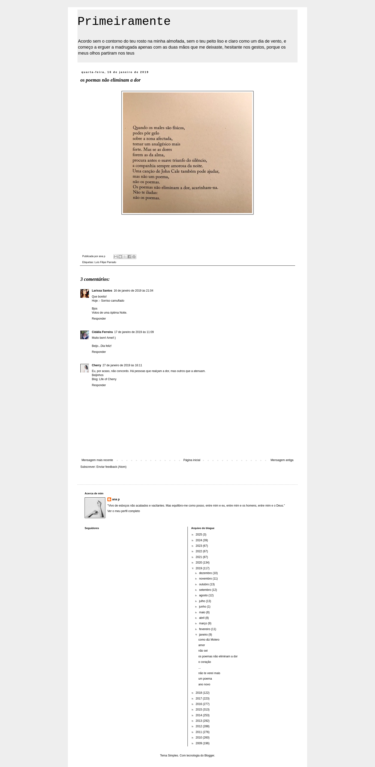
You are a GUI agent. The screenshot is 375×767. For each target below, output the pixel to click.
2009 (199, 743)
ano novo (204, 684)
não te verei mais (209, 673)
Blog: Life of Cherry (104, 379)
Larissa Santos (102, 290)
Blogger (209, 755)
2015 (199, 709)
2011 (199, 732)
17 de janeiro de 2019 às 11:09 (134, 332)
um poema (205, 678)
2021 (199, 557)
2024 (199, 540)
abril (202, 618)
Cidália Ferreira (102, 332)
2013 (199, 720)
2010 (199, 737)
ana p (116, 499)
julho (202, 601)
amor (201, 645)
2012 (199, 726)
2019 (199, 568)
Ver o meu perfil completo (123, 511)
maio (202, 612)
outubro (204, 584)
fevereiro (205, 629)
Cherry (96, 365)
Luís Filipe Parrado (105, 262)
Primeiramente (124, 21)
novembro (206, 578)
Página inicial (191, 460)
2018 (199, 692)
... (199, 667)
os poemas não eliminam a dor (217, 656)
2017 (199, 698)
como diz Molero (208, 639)
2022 (199, 551)
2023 (199, 545)
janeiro (203, 634)
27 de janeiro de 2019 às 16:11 (122, 365)
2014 (199, 715)
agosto (203, 595)
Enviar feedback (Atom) (111, 466)
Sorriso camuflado (112, 300)
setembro (205, 590)
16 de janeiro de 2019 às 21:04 (133, 290)
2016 (199, 704)
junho (203, 606)
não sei (203, 650)
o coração (204, 662)
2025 (199, 534)
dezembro (206, 573)
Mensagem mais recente (97, 460)
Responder (99, 318)
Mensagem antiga (282, 460)
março (203, 623)
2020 (199, 562)
